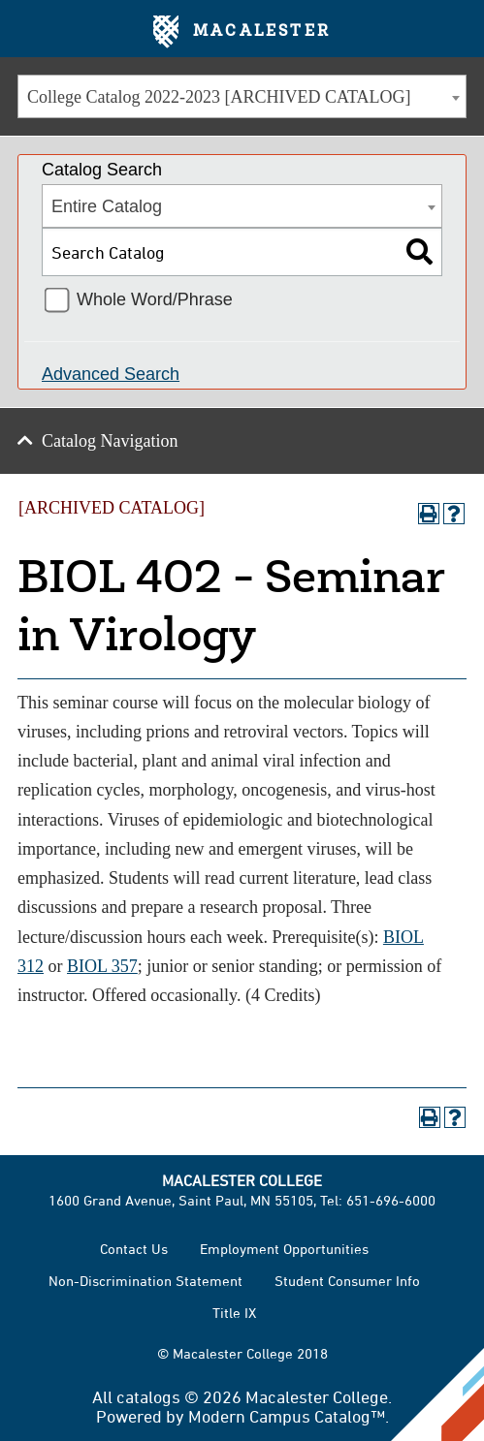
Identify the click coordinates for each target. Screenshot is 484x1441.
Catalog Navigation (109, 441)
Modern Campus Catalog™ (286, 1415)
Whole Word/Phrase (155, 299)
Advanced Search (110, 374)
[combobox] (242, 96)
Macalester (242, 32)
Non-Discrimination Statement (145, 1280)
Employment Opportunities (284, 1248)
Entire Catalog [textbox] (106, 206)
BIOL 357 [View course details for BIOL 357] (102, 966)
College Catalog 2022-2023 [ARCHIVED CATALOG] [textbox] (219, 97)
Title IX (234, 1312)
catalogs (148, 1396)
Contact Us (134, 1248)
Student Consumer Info (347, 1280)
